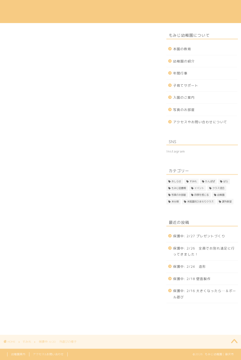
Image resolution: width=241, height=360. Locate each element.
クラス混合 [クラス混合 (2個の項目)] (218, 188)
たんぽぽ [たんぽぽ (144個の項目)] (210, 181)
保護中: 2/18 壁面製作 (192, 278)
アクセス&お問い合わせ (48, 354)
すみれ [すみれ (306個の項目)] (193, 181)
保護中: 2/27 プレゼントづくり (199, 236)
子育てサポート (159, 7)
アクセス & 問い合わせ (198, 7)
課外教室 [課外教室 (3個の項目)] (227, 201)
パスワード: (35, 186)
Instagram (51, 17)
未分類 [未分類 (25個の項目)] (175, 201)
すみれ (9, 38)
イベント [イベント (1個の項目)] (199, 188)
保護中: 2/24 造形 (189, 266)
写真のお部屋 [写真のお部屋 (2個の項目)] (178, 194)
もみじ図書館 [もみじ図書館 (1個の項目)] (178, 188)
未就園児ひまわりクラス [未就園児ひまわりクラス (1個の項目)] (200, 201)
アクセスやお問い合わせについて (200, 122)
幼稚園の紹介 (78, 7)
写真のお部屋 (184, 109)
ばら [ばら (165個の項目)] (225, 181)
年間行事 (132, 7)
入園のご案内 (107, 7)
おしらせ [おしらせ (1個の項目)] (176, 181)
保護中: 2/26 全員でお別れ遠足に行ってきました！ (204, 251)
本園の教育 (51, 7)
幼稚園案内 (18, 354)
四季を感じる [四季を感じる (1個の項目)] (201, 194)
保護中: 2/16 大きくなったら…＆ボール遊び (204, 293)
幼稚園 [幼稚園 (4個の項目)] (220, 194)
